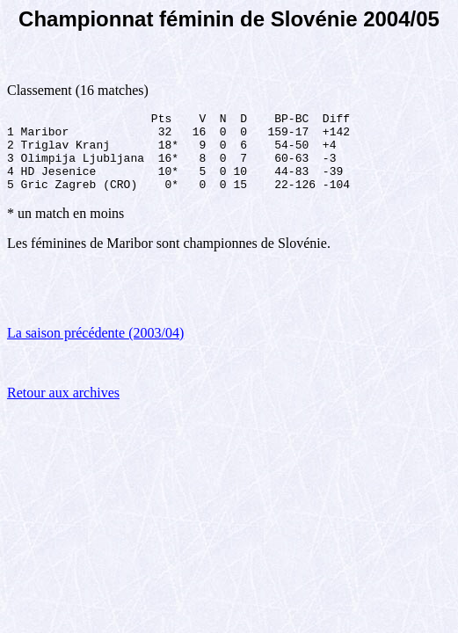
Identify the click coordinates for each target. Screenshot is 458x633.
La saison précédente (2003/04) (95, 348)
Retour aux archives (63, 408)
